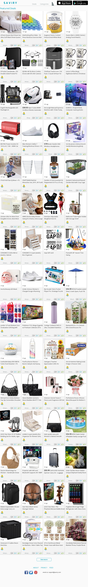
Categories (44, 4)
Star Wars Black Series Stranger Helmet (30, 508)
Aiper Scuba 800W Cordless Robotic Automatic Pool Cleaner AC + (31, 110)
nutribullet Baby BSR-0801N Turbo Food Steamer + (10, 363)
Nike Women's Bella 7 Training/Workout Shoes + (32, 145)
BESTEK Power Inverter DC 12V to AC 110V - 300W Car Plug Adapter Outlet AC (9, 146)
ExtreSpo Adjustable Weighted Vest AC (51, 217)
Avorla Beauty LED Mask (9, 289)
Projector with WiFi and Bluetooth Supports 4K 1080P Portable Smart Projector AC (32, 472)
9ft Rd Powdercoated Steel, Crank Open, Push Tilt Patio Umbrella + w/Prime (76, 291)
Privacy (44, 568)
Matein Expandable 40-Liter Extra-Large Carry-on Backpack (10, 509)
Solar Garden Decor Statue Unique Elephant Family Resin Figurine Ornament (76, 472)
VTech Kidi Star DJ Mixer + (10, 180)
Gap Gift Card (49, 253)
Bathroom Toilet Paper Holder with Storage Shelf (76, 217)
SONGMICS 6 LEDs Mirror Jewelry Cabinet (9, 254)
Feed (51, 568)
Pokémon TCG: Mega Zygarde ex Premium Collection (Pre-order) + (32, 327)
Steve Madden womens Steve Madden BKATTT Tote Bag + (31, 400)
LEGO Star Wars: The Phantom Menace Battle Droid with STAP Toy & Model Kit (54, 509)
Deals (34, 4)
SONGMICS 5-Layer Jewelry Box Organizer (31, 254)
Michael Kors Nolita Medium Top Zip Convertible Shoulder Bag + (11, 400)
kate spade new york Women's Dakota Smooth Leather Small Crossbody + (54, 436)
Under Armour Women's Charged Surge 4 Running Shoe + (31, 291)
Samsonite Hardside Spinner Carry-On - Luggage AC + (54, 472)
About (36, 568)
